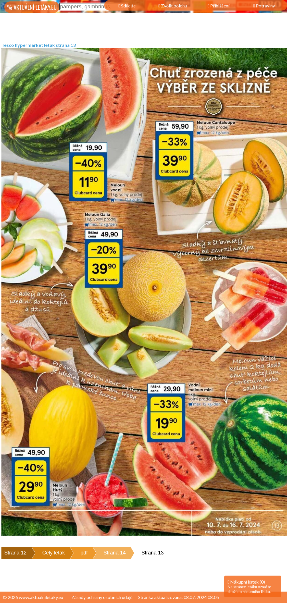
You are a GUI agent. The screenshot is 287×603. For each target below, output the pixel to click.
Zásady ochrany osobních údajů (101, 597)
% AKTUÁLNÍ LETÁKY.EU (32, 7)
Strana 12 (15, 553)
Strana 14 (114, 553)
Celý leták (53, 553)
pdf (84, 553)
